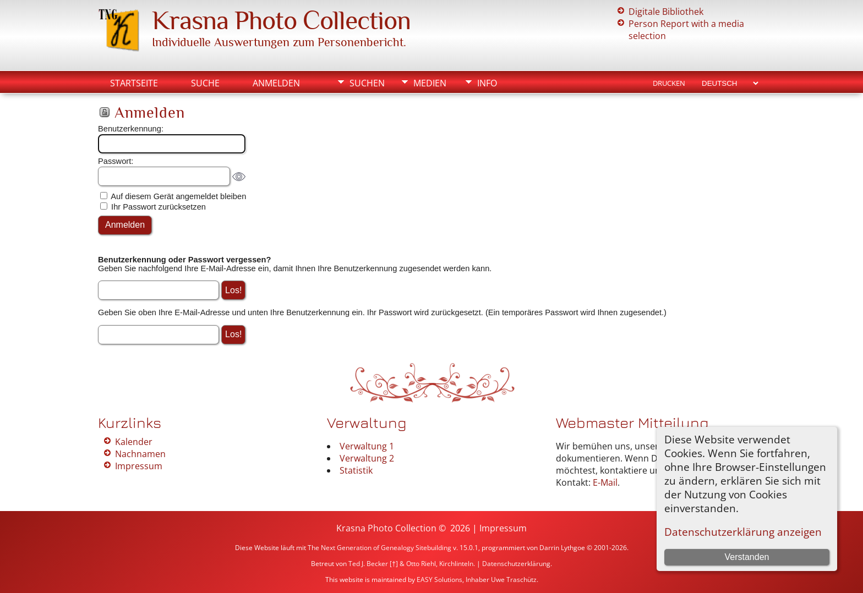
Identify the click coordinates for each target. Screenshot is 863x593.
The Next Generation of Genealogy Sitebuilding (379, 547)
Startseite (134, 83)
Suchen (367, 83)
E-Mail (605, 482)
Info (487, 83)
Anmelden (276, 83)
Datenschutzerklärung (516, 563)
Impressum (138, 466)
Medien (429, 83)
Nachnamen (140, 454)
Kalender (133, 442)
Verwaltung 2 (367, 458)
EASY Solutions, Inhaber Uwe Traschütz (477, 579)
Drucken (669, 83)
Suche (205, 83)
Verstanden (746, 557)
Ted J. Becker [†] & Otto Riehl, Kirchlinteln (410, 563)
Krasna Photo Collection (281, 20)
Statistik (356, 470)
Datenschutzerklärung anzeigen (743, 532)
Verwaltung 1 (367, 446)
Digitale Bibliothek (666, 12)
